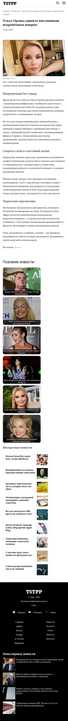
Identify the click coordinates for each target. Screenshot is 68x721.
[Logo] (10, 3)
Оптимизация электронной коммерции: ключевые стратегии (19, 500)
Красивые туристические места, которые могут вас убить (18, 486)
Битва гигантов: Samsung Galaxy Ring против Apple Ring (19, 527)
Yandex (53, 612)
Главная (6, 11)
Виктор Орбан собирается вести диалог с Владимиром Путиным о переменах (34, 675)
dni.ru (18, 247)
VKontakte (37, 612)
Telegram (21, 612)
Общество (15, 11)
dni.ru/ (13, 78)
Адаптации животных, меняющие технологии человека (17, 541)
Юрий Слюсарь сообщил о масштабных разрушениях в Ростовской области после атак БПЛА (37, 691)
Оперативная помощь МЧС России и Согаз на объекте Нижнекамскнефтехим (36, 704)
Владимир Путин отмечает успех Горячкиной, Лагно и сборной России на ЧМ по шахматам (40, 660)
